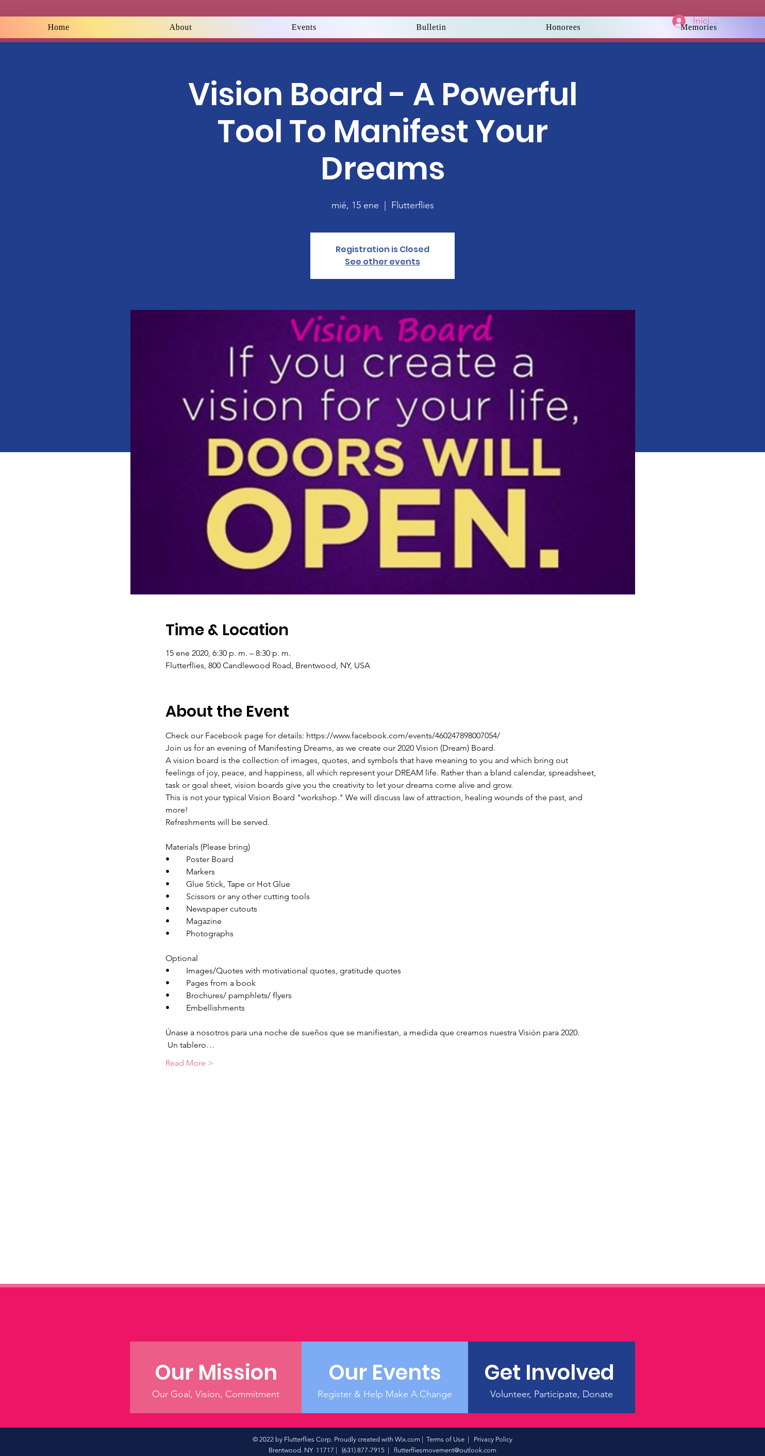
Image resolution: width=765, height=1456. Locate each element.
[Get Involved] (551, 1372)
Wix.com (407, 1439)
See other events (382, 262)
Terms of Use (445, 1439)
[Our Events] (385, 1372)
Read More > (189, 1063)
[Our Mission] (216, 1372)
